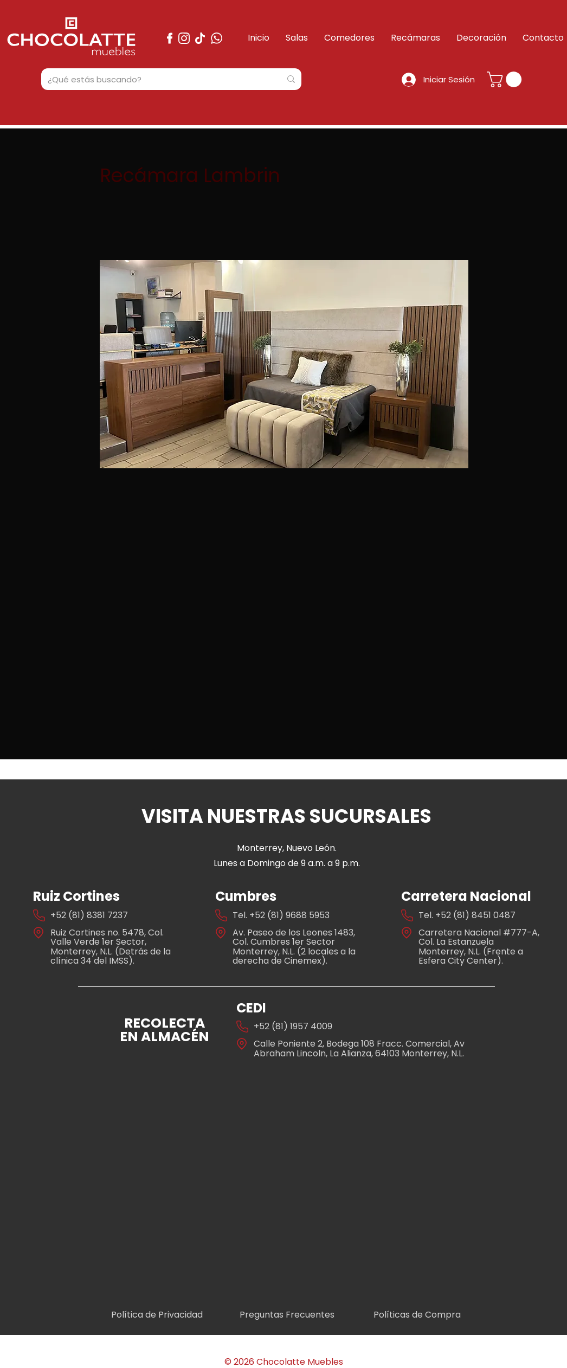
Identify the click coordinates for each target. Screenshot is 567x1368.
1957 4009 (311, 1026)
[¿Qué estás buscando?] (156, 79)
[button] (506, 79)
